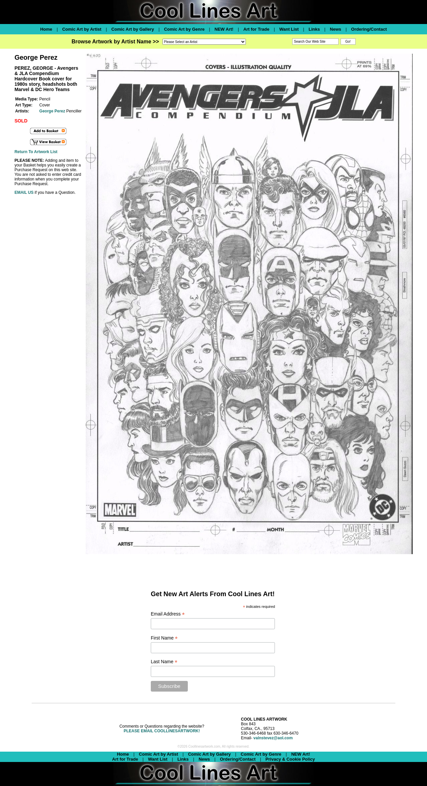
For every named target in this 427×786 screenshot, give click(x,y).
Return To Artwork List (35, 151)
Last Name (164, 662)
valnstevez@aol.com (273, 738)
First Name (164, 638)
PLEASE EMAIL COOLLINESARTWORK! (162, 731)
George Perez (52, 111)
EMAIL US (23, 192)
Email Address (168, 614)
